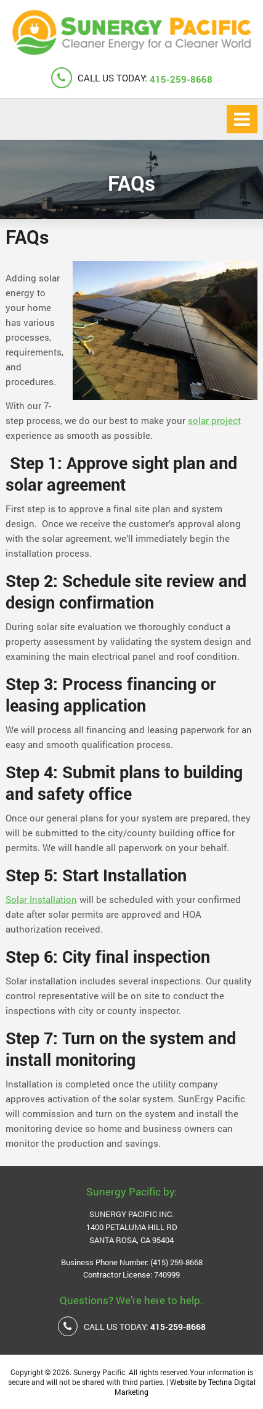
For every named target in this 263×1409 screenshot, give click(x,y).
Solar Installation (41, 899)
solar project (214, 420)
